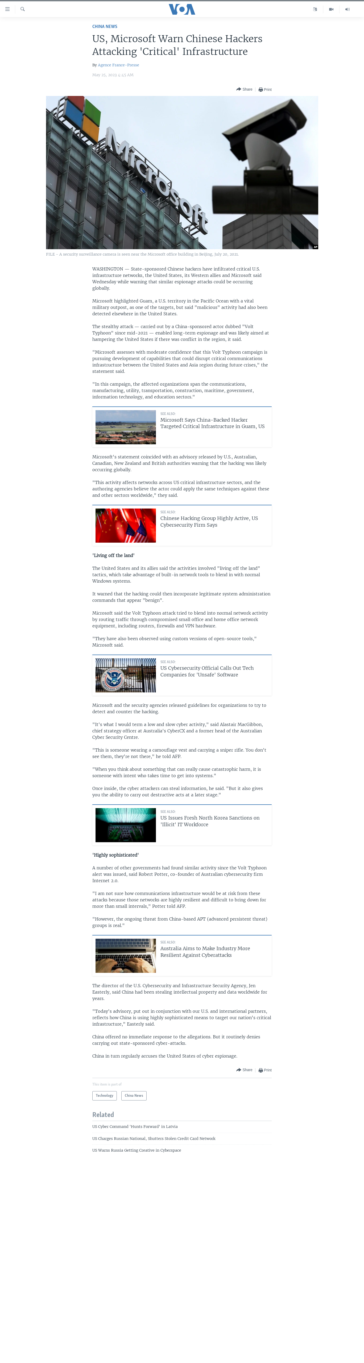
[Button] (244, 89)
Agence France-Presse (118, 65)
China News (104, 27)
